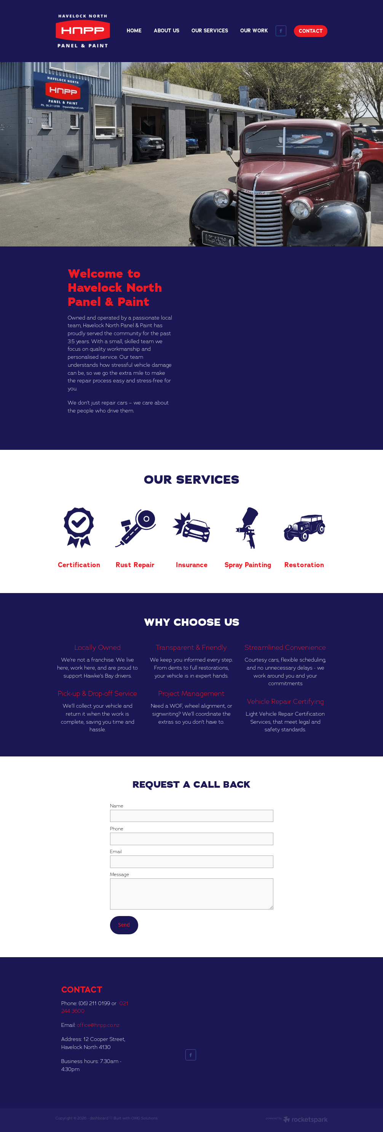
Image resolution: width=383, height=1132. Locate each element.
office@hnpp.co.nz (98, 1025)
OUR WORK (254, 30)
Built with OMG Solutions (136, 1118)
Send (124, 924)
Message (119, 874)
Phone (116, 829)
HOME (134, 30)
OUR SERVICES (210, 30)
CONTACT (311, 31)
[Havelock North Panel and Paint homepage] (83, 31)
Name (116, 806)
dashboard (99, 1118)
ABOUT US (166, 30)
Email (116, 851)
